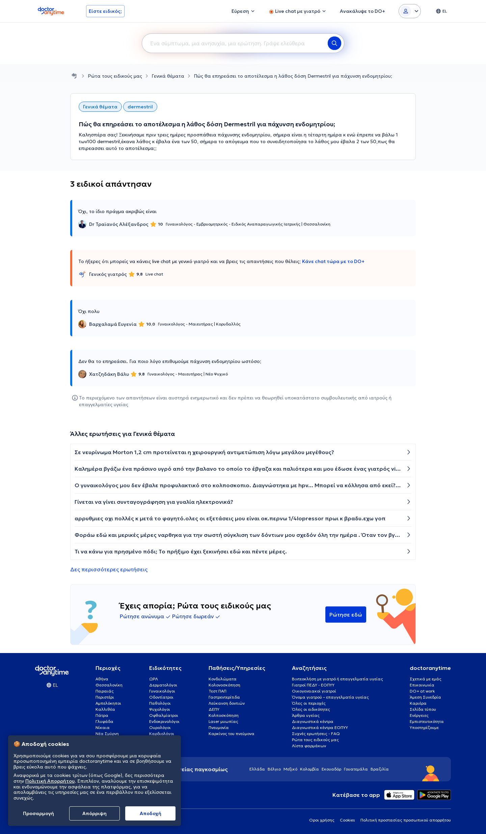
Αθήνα (102, 678)
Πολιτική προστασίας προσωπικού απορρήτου (405, 820)
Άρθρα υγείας (306, 715)
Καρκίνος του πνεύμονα (231, 733)
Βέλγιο (274, 769)
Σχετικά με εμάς (425, 678)
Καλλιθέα (105, 709)
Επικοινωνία (422, 684)
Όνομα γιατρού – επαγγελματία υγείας (330, 697)
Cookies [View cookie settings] (347, 820)
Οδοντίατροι (161, 697)
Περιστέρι (105, 697)
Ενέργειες (419, 715)
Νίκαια (103, 727)
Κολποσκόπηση (224, 715)
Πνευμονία (219, 727)
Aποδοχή (150, 813)
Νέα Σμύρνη (107, 733)
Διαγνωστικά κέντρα (312, 721)
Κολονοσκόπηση (224, 684)
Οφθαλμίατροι (163, 715)
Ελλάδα (257, 769)
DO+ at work (422, 691)
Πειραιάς (105, 691)
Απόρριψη (94, 813)
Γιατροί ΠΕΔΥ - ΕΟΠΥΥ (313, 684)
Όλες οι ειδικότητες (311, 709)
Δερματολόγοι (163, 684)
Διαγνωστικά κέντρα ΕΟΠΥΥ (320, 727)
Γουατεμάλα (356, 769)
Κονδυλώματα (223, 678)
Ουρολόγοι (160, 727)
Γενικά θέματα (168, 76)
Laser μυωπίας (223, 721)
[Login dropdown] (410, 11)
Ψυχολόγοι (159, 709)
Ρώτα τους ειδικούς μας (115, 76)
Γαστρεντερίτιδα (224, 697)
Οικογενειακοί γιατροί (314, 691)
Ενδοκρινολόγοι (164, 721)
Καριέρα (418, 703)
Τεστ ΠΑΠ (217, 691)
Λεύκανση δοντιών (227, 703)
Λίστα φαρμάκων (309, 745)
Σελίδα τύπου (423, 709)
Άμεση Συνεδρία (425, 697)
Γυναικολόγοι (162, 691)
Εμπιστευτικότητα (427, 721)
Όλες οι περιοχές (309, 703)
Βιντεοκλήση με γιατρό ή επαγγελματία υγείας (337, 678)
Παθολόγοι (160, 703)
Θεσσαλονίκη (109, 684)
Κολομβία (309, 769)
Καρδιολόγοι (161, 733)
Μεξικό (290, 769)
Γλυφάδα (104, 721)
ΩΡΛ (153, 678)
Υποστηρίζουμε (424, 727)
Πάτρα (102, 715)
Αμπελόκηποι (108, 703)
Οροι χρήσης (321, 820)
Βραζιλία (380, 769)
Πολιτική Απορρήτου (50, 781)
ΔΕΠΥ (214, 709)
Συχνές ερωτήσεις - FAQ (316, 733)
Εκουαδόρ (331, 769)
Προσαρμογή (38, 813)
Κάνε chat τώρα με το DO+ (333, 261)
